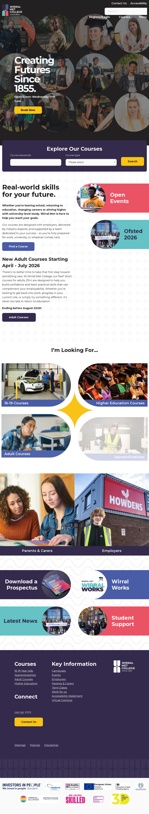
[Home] (20, 10)
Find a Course (18, 246)
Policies (35, 745)
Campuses (59, 670)
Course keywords (20, 155)
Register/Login (99, 17)
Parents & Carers (78, 3)
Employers (100, 3)
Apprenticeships (25, 675)
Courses (124, 17)
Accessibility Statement (67, 696)
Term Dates (59, 687)
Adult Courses (19, 317)
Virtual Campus (42, 3)
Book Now (28, 110)
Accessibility (138, 3)
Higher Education (26, 683)
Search (132, 161)
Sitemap (20, 745)
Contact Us (119, 3)
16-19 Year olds (24, 670)
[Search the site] (142, 11)
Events (56, 675)
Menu (143, 17)
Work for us (59, 691)
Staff (60, 3)
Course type (73, 155)
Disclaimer (51, 745)
